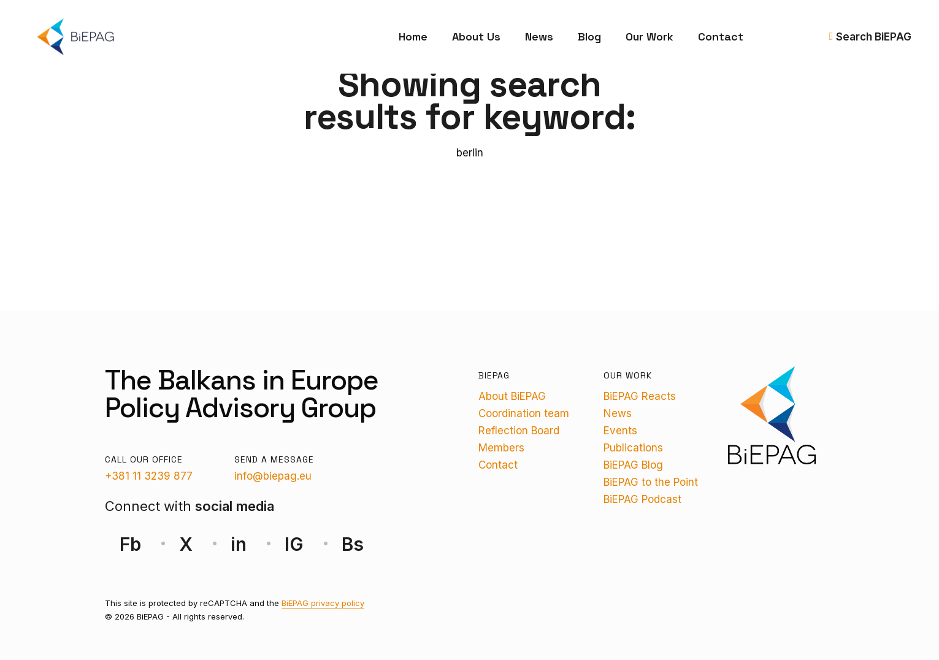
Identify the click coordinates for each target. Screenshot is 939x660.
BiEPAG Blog (633, 465)
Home (413, 36)
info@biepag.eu (273, 476)
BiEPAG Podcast (642, 499)
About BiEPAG (512, 396)
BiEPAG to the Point (651, 482)
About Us (476, 36)
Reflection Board (518, 430)
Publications (633, 448)
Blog (589, 36)
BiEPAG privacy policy (323, 603)
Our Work (649, 36)
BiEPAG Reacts (640, 396)
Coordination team (523, 413)
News (539, 36)
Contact (720, 36)
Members (501, 448)
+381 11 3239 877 (149, 476)
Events (620, 430)
